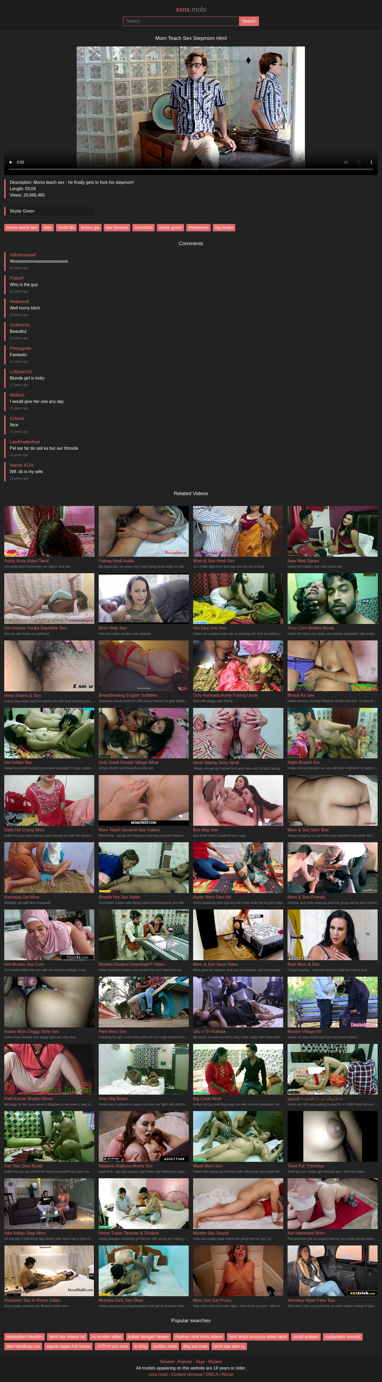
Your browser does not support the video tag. (191, 108)
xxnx (191, 9)
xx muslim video (107, 1336)
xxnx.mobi (158, 1374)
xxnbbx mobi (165, 1346)
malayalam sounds (342, 1336)
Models (215, 1361)
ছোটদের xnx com (112, 1346)
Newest (167, 1361)
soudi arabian (306, 1336)
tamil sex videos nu (67, 1336)
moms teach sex (21, 227)
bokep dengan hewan (148, 1336)
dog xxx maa (195, 1346)
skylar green (170, 227)
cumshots (143, 227)
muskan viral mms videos (199, 1336)
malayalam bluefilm (24, 1336)
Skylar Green (22, 211)
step (47, 227)
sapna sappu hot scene (68, 1346)
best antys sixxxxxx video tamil (258, 1336)
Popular (185, 1361)
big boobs (224, 227)
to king (140, 1346)
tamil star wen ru (229, 1346)
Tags (200, 1361)
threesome (198, 227)
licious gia (90, 227)
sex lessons (117, 227)
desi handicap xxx (23, 1346)
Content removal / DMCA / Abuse (202, 1374)
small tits (66, 227)
